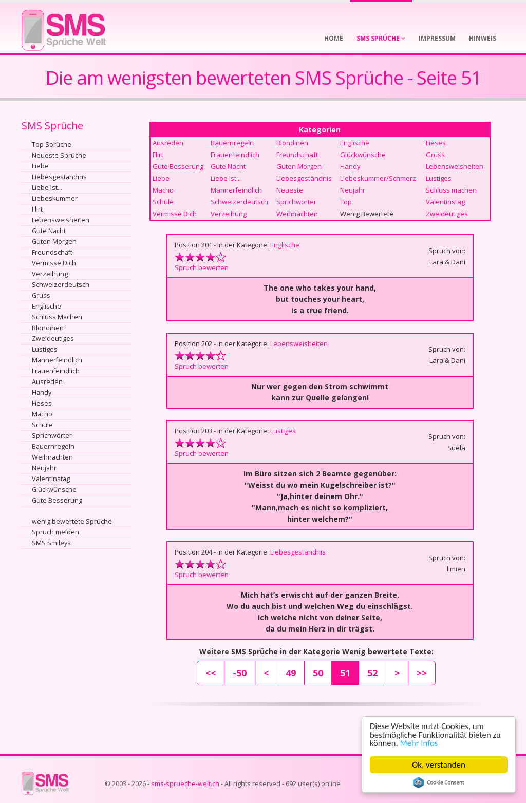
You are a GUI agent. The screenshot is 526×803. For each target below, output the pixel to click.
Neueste (289, 190)
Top (346, 201)
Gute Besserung (57, 500)
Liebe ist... (47, 187)
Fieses (42, 403)
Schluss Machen (57, 317)
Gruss (41, 295)
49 (291, 672)
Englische (46, 306)
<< (210, 672)
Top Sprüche (51, 144)
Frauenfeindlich (56, 371)
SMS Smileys (51, 543)
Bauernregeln (53, 446)
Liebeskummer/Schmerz (378, 178)
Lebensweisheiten (60, 220)
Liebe (40, 166)
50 (318, 672)
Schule (42, 424)
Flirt (37, 209)
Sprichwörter (52, 435)
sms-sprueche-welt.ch (185, 783)
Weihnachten (52, 457)
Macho (42, 414)
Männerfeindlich (57, 360)
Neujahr (44, 468)
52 (372, 672)
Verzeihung (50, 274)
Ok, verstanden (438, 764)
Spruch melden (55, 532)
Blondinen (48, 327)
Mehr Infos (420, 743)
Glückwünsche (54, 489)
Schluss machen (451, 190)
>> (422, 672)
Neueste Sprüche (59, 155)
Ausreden (47, 381)
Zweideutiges (53, 338)
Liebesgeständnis (59, 177)
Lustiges (45, 349)
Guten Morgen (54, 241)
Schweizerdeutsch (60, 284)
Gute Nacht (49, 230)
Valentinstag (51, 478)
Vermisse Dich (54, 263)
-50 (240, 672)
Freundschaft (52, 252)
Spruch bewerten (202, 267)
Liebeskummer (55, 198)
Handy (41, 392)
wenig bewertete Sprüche (72, 521)
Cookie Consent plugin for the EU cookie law (438, 782)
